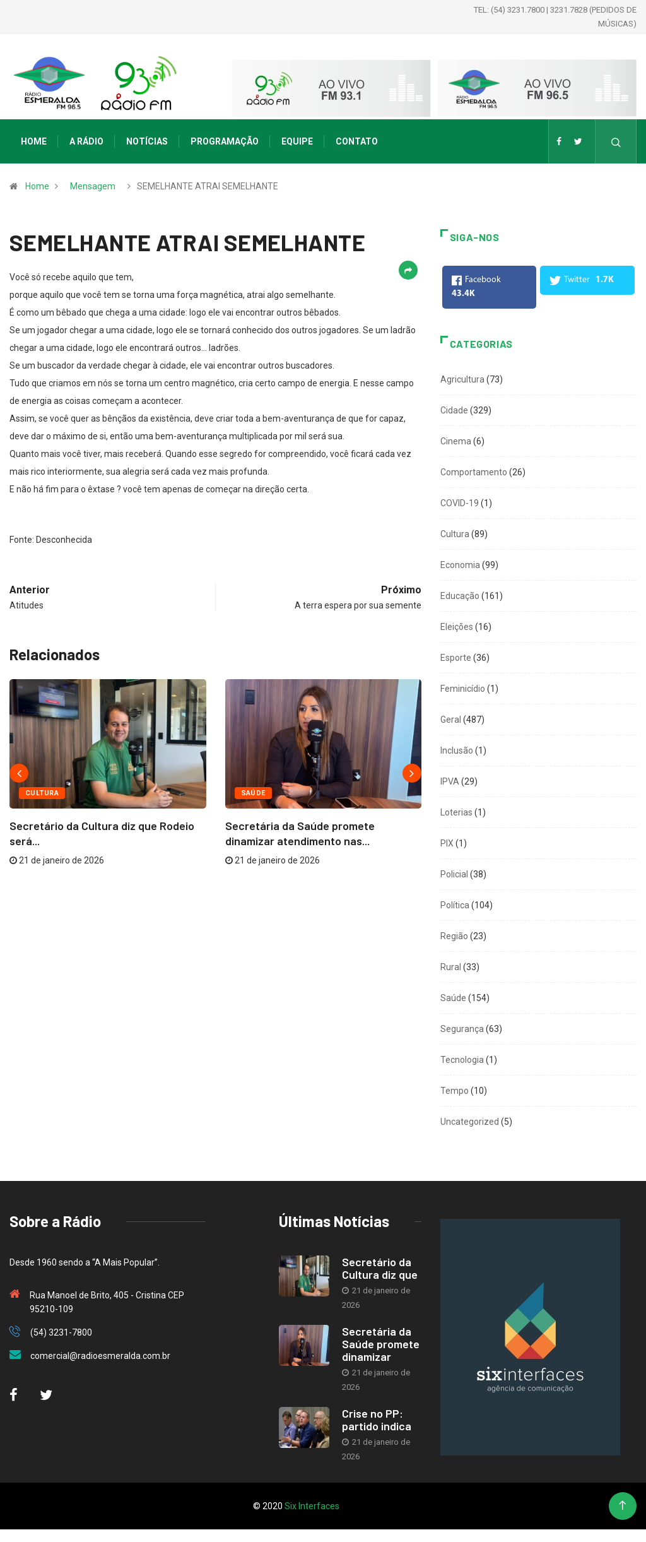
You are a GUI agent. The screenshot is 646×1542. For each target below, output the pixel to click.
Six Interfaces (312, 1506)
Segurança (462, 1029)
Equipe (297, 141)
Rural (450, 967)
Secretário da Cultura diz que (380, 1268)
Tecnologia (462, 1060)
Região (454, 936)
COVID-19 (459, 503)
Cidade (454, 410)
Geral (450, 720)
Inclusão (456, 750)
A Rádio (86, 141)
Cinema (455, 441)
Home (34, 141)
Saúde (253, 793)
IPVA (449, 781)
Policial (454, 874)
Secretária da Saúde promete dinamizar (381, 1343)
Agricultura (462, 379)
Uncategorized (469, 1122)
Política (454, 905)
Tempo (454, 1091)
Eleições (456, 627)
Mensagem (92, 186)
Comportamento (473, 472)
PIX (447, 843)
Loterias (456, 812)
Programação (225, 141)
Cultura (42, 793)
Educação (459, 596)
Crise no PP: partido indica (376, 1419)
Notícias (147, 141)
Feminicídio (462, 689)
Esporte (455, 658)
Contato (357, 141)
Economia (460, 565)
